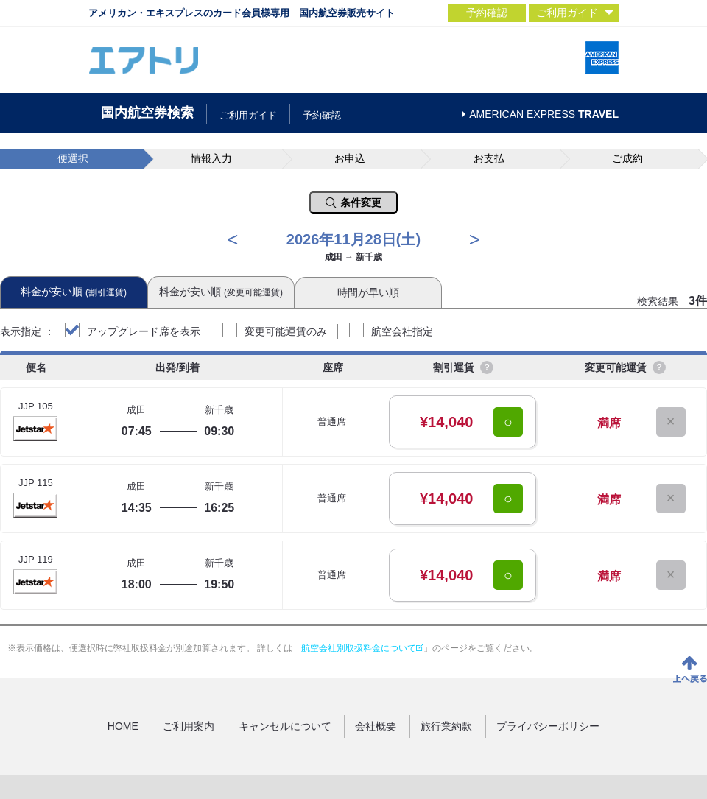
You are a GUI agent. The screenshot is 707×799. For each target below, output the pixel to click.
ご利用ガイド (248, 115)
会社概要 (375, 726)
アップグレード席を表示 (143, 331)
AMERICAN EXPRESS (544, 114)
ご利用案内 (188, 726)
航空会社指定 (402, 331)
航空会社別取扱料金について (362, 648)
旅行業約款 (446, 726)
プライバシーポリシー (547, 726)
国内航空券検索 (147, 112)
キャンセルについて (285, 726)
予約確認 (486, 12)
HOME (123, 726)
